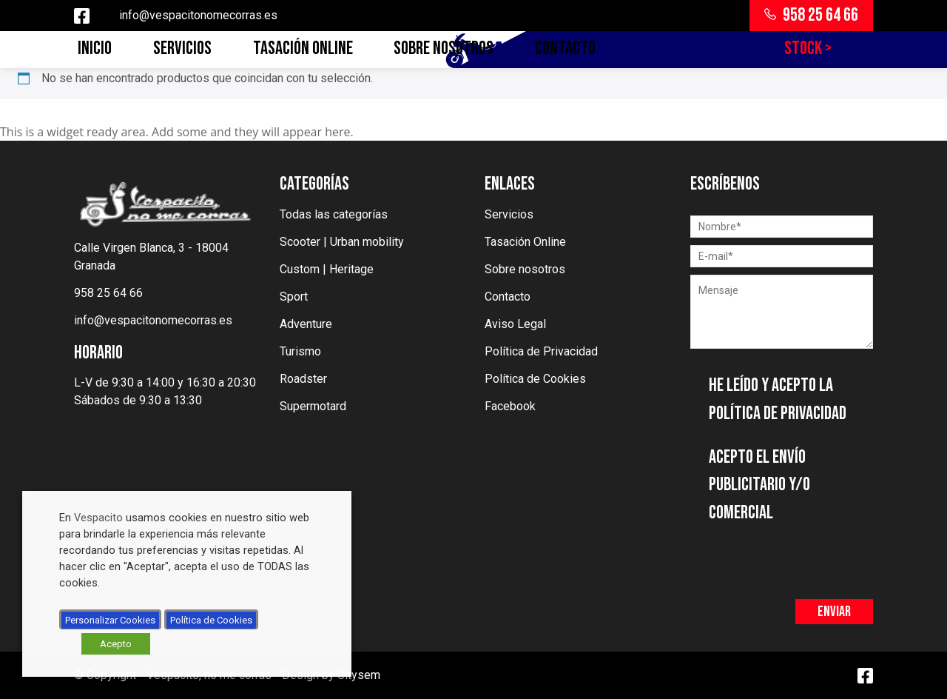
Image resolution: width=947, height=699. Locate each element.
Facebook (510, 406)
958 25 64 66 (811, 15)
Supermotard (313, 406)
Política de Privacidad (541, 351)
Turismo (300, 351)
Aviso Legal (515, 324)
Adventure (306, 324)
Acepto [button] (116, 643)
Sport (294, 297)
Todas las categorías (334, 214)
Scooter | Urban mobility (342, 242)
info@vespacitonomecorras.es (198, 15)
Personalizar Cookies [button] (110, 620)
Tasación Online (303, 48)
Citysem (358, 675)
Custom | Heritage (327, 269)
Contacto (565, 48)
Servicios (182, 48)
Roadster (303, 379)
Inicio (95, 48)
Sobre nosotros (443, 48)
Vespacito (98, 517)
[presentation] (802, 555)
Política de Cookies (535, 379)
